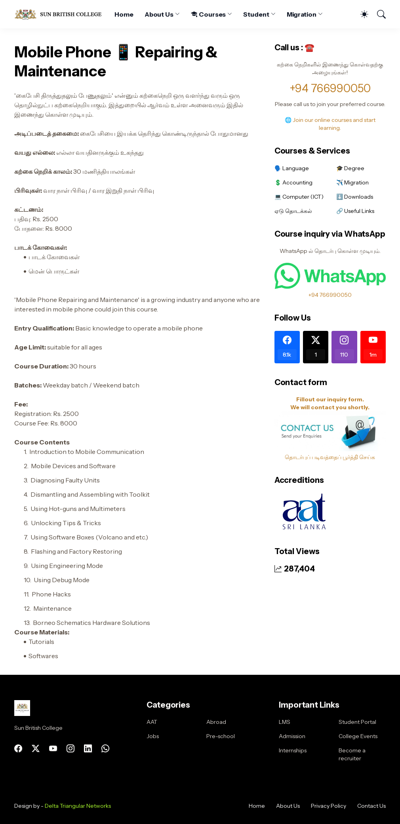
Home (123, 14)
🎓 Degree (350, 168)
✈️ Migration (352, 182)
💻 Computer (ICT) (299, 196)
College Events (358, 736)
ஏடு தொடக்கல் (293, 211)
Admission (292, 736)
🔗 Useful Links (355, 211)
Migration (301, 14)
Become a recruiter (352, 754)
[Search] (378, 14)
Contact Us (371, 805)
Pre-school (220, 736)
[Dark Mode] (360, 14)
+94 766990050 (330, 88)
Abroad (216, 721)
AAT (152, 721)
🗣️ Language (291, 168)
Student (256, 14)
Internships (293, 750)
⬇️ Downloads (354, 196)
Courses (208, 14)
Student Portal (357, 721)
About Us (159, 14)
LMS (284, 721)
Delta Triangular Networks (78, 805)
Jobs (153, 736)
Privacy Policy (328, 805)
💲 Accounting (293, 182)
